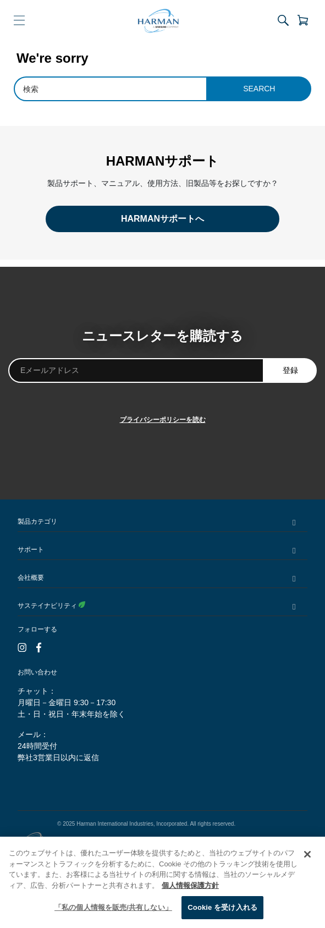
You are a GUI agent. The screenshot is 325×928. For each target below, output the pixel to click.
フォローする (37, 629)
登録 (290, 370)
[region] (162, 882)
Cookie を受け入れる (222, 907)
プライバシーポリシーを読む (163, 420)
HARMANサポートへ (162, 218)
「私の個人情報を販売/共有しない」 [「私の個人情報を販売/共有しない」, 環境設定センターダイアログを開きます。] (113, 907)
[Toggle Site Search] (283, 20)
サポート (31, 549)
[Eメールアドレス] (136, 370)
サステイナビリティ (51, 605)
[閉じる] (307, 854)
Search (259, 88)
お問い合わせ (37, 672)
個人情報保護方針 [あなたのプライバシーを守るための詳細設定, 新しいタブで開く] (190, 885)
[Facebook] (39, 649)
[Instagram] (22, 649)
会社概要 (31, 577)
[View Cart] (301, 20)
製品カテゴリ (37, 521)
